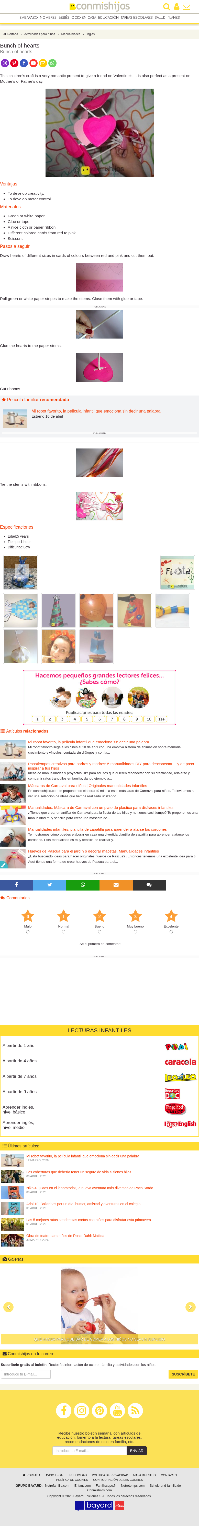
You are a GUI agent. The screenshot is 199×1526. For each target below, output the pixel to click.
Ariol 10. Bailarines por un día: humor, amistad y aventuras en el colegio (83, 1204)
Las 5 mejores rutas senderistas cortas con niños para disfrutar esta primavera (88, 1220)
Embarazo (28, 18)
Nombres (48, 18)
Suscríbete (183, 1374)
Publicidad (78, 1475)
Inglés (90, 34)
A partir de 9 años (20, 1091)
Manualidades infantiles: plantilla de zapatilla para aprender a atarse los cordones (97, 829)
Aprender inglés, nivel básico (18, 1110)
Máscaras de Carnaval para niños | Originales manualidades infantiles (87, 785)
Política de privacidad (110, 1475)
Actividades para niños (39, 34)
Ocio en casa (83, 18)
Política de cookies (72, 1479)
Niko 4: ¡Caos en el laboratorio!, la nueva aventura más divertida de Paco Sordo (89, 1188)
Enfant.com (82, 1485)
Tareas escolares (137, 18)
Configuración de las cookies (118, 1479)
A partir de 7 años (20, 1076)
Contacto (169, 1475)
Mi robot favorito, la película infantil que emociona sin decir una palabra (95, 411)
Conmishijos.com (99, 1490)
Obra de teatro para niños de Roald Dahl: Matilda (65, 1235)
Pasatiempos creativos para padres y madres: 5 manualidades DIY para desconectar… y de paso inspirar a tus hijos (111, 766)
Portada (10, 34)
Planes (174, 18)
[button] (8, 1307)
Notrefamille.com (57, 1485)
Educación (108, 18)
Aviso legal (55, 1475)
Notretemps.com (133, 1485)
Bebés (64, 18)
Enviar (136, 1451)
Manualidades (71, 34)
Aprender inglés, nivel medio (18, 1125)
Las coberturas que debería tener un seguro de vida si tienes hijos (78, 1172)
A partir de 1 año (19, 1045)
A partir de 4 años (20, 1061)
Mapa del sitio (144, 1475)
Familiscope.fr (106, 1485)
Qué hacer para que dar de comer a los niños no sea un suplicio (99, 1339)
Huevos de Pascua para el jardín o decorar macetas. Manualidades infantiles (93, 851)
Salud (160, 18)
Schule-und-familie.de (165, 1485)
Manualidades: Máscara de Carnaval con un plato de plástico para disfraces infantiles (100, 807)
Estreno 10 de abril (47, 416)
